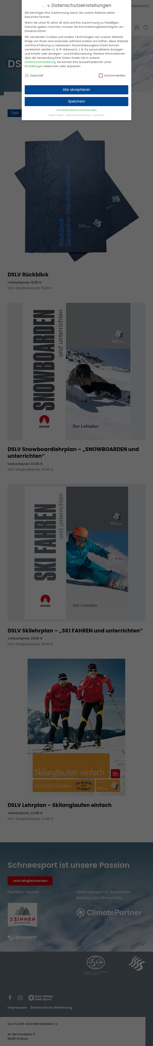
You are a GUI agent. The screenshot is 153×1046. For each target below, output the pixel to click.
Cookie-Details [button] (56, 114)
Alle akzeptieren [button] (76, 88)
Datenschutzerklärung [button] (78, 114)
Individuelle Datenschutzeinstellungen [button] (76, 109)
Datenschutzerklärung (40, 61)
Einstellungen (34, 65)
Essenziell (34, 75)
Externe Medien (112, 75)
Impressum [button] (98, 114)
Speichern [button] (76, 100)
